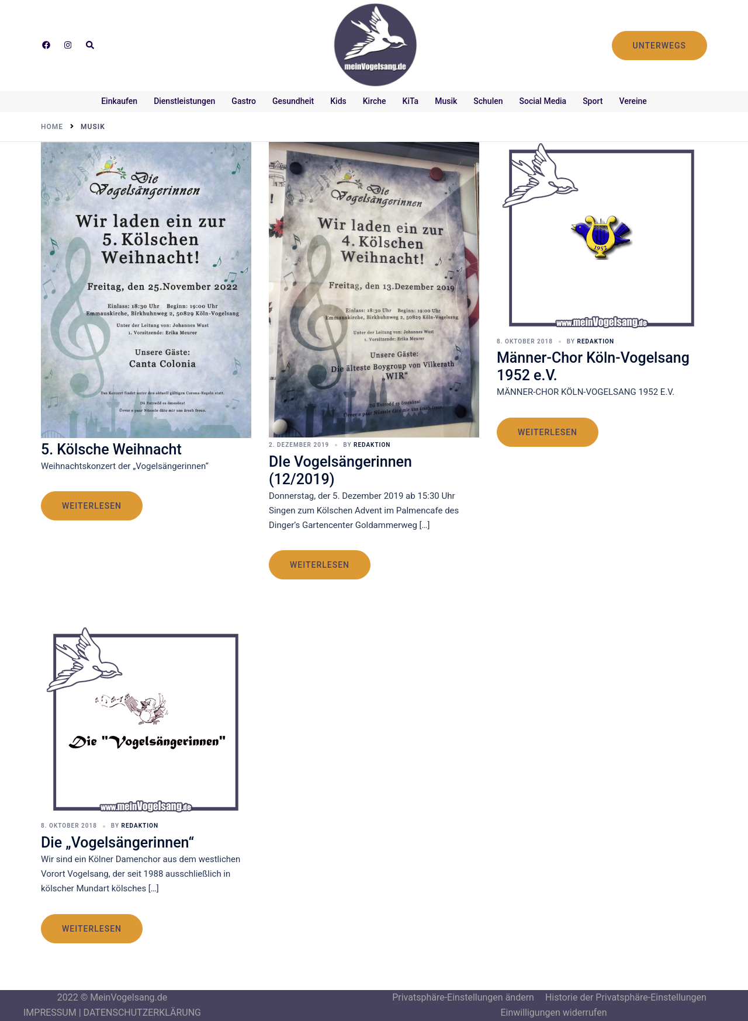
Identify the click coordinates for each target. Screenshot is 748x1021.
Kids (338, 101)
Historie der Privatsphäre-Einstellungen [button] (626, 997)
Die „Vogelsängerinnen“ (117, 842)
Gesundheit (293, 101)
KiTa (411, 101)
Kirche (374, 101)
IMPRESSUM (50, 1012)
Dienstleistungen (184, 101)
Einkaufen (119, 101)
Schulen (488, 101)
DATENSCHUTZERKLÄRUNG (142, 1012)
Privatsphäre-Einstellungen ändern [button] (463, 997)
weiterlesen (92, 506)
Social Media (543, 101)
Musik (446, 101)
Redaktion (372, 445)
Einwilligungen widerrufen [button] (553, 1012)
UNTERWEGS (659, 45)
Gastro (243, 101)
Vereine (632, 101)
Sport (592, 101)
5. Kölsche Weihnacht (111, 449)
